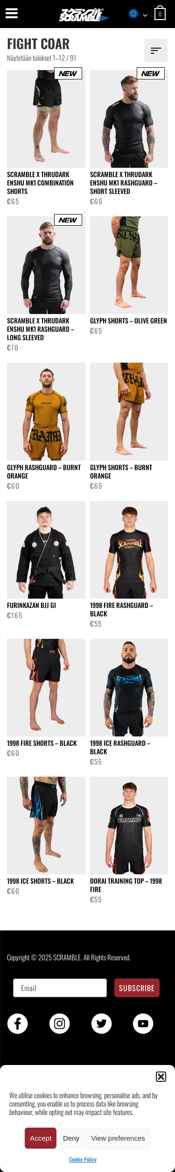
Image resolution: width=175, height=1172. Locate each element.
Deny (71, 1138)
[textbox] (140, 14)
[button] (161, 1076)
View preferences (118, 1138)
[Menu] (11, 12)
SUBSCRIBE (137, 987)
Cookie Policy (83, 1159)
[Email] (60, 988)
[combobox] (140, 14)
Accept (40, 1138)
